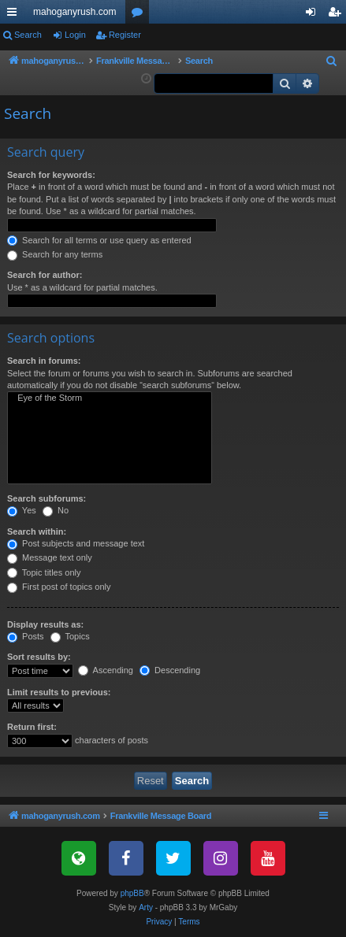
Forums (140, 15)
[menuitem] (332, 61)
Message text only (49, 557)
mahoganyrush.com (74, 11)
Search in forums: (44, 360)
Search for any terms (54, 254)
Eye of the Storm (109, 398)
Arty (146, 907)
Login (75, 34)
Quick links (15, 15)
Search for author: (44, 275)
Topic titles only (43, 572)
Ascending (105, 670)
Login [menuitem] (314, 15)
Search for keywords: (51, 175)
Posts (25, 636)
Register (125, 34)
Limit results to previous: (58, 692)
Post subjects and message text (75, 543)
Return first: (32, 726)
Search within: (36, 531)
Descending (170, 670)
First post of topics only (59, 586)
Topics (70, 636)
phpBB (132, 893)
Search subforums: (46, 498)
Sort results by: (39, 656)
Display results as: (45, 624)
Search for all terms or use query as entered (99, 240)
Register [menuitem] (337, 15)
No (56, 510)
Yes (21, 510)
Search (28, 34)
